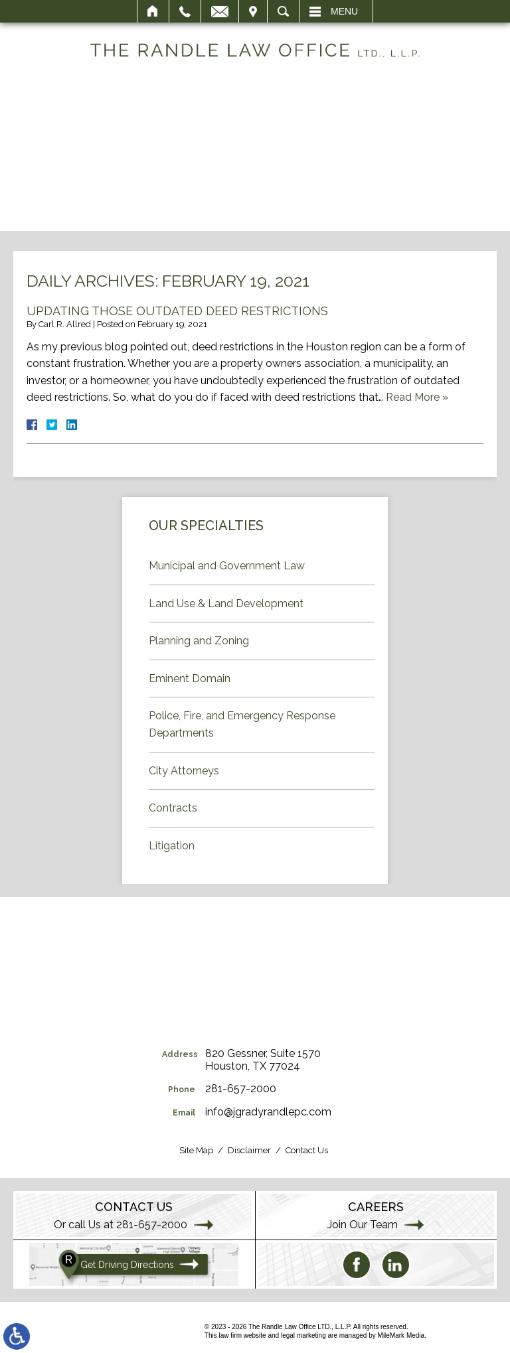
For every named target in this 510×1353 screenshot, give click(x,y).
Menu (344, 11)
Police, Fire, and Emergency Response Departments (242, 724)
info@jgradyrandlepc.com (268, 1111)
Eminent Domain (189, 678)
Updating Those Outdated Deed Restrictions (177, 311)
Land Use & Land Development (226, 603)
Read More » (417, 397)
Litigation (172, 845)
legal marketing (303, 1335)
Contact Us (307, 1150)
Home (153, 11)
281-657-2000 (240, 1088)
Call (185, 11)
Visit (253, 11)
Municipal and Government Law (227, 565)
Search (283, 11)
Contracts (173, 808)
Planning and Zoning (199, 640)
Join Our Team (362, 1224)
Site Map (196, 1150)
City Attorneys (184, 770)
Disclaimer (249, 1150)
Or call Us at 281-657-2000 (120, 1224)
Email (219, 11)
